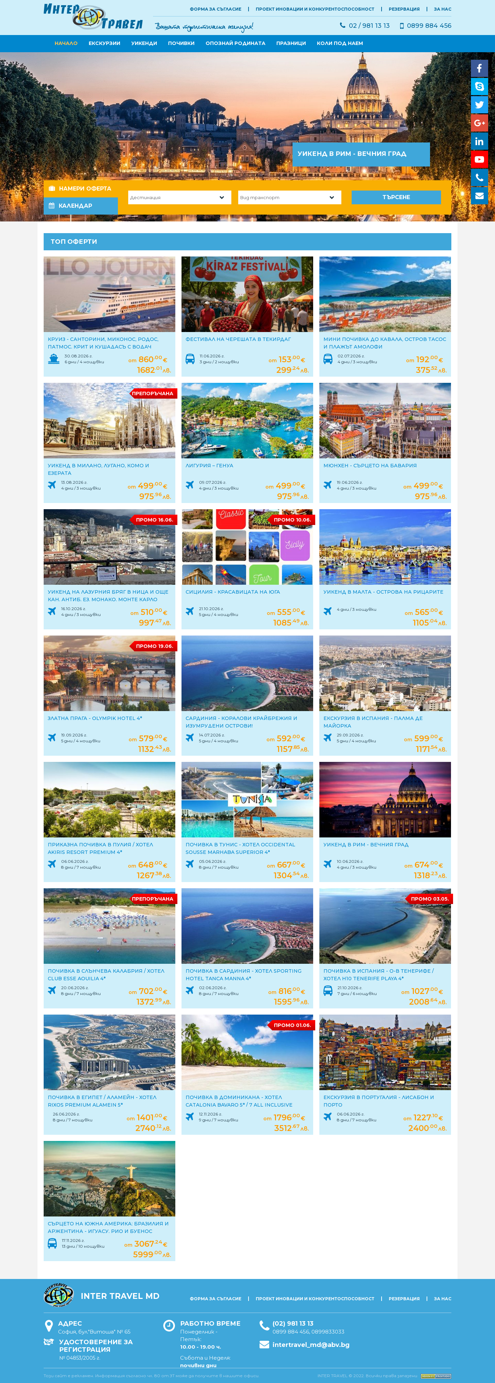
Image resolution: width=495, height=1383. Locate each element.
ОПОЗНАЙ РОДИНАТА (235, 43)
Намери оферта (80, 188)
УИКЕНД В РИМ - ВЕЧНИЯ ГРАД (366, 845)
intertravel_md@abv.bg (311, 1345)
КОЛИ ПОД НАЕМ (340, 43)
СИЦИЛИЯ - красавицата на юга (233, 592)
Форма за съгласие (215, 9)
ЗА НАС (442, 9)
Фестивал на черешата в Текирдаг (238, 339)
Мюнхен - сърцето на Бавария (370, 465)
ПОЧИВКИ (181, 43)
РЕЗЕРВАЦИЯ (404, 9)
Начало (66, 43)
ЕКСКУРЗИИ (104, 43)
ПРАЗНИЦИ (291, 43)
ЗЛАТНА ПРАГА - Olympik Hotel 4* (95, 718)
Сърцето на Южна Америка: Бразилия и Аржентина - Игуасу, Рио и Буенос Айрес (108, 1231)
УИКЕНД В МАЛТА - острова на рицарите (383, 592)
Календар (70, 206)
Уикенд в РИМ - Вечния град (352, 154)
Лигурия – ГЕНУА (209, 465)
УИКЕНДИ (144, 43)
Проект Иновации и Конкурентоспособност (315, 9)
